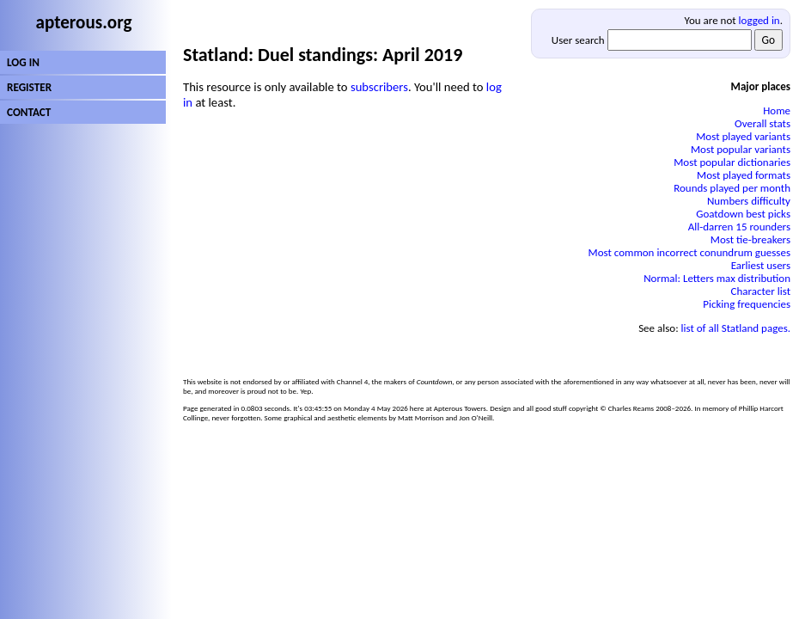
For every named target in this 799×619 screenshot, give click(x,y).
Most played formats (743, 175)
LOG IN (23, 62)
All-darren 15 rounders (739, 226)
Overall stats (762, 123)
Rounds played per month (732, 187)
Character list (760, 291)
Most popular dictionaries (732, 162)
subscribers (379, 87)
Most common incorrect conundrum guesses (689, 252)
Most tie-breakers (750, 239)
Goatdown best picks (743, 213)
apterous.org (84, 22)
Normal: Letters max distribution (716, 278)
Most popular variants (740, 149)
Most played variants (743, 136)
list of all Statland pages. (735, 328)
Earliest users (760, 265)
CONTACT (29, 112)
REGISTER (29, 87)
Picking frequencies (746, 303)
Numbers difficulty (748, 200)
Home (776, 110)
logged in (759, 20)
